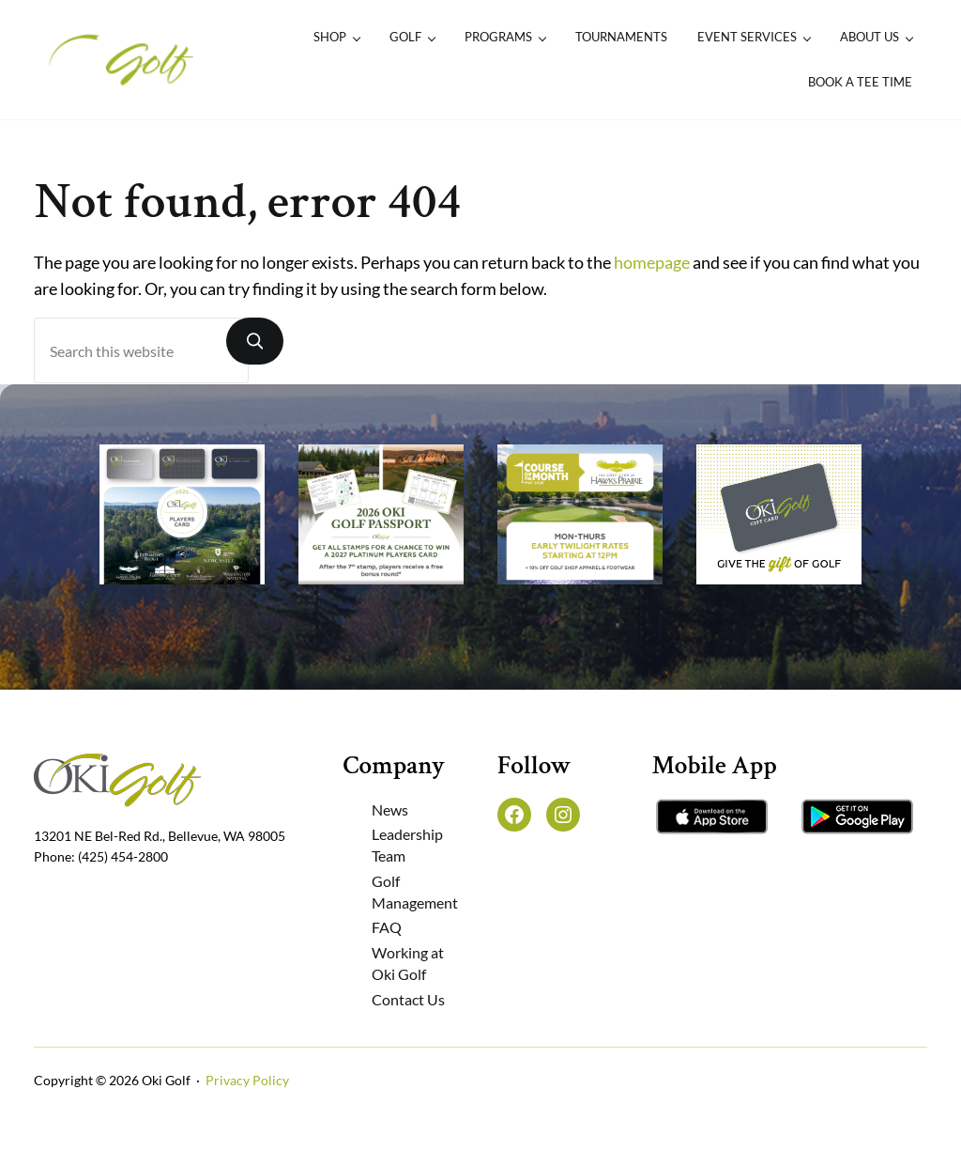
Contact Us (408, 999)
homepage (652, 262)
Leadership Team (407, 844)
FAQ (387, 927)
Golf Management (415, 891)
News (390, 809)
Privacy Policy (247, 1080)
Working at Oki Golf (408, 963)
